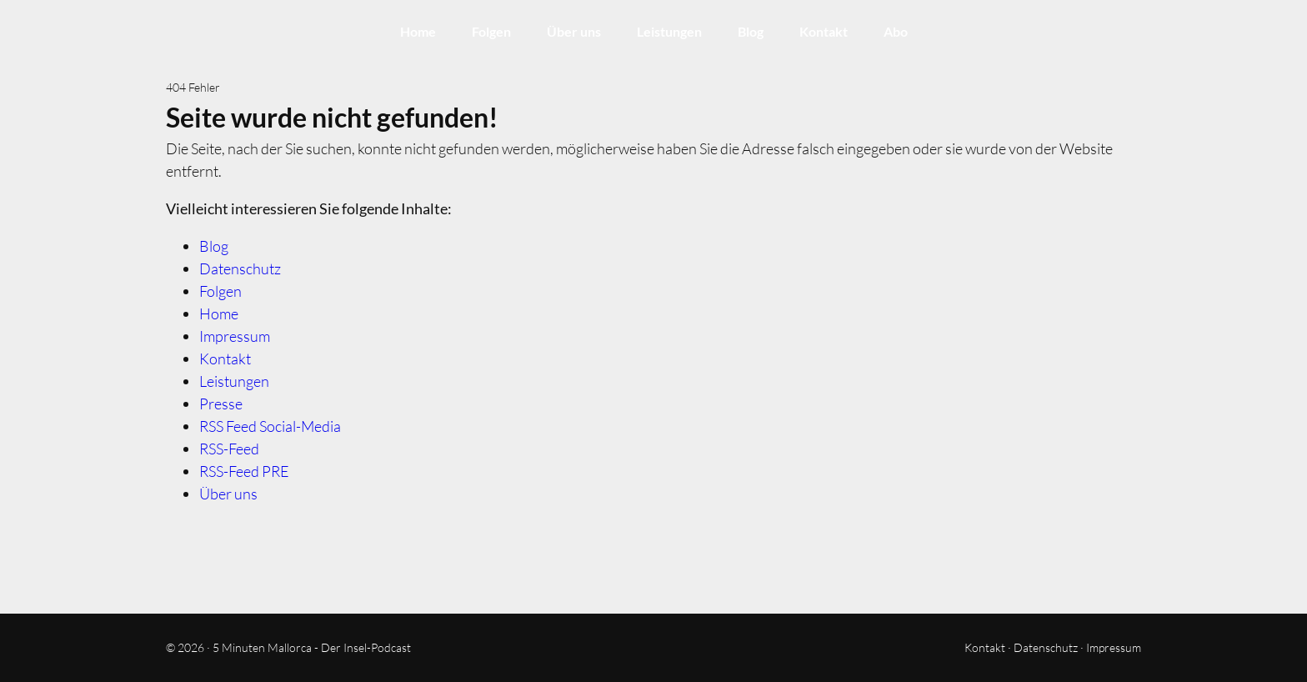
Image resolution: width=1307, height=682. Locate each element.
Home (418, 31)
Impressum (234, 336)
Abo (896, 31)
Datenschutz (240, 268)
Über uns (574, 31)
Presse (221, 403)
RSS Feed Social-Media (270, 426)
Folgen (491, 31)
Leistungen (669, 31)
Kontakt (823, 31)
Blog (751, 31)
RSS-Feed (229, 448)
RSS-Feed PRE (244, 471)
